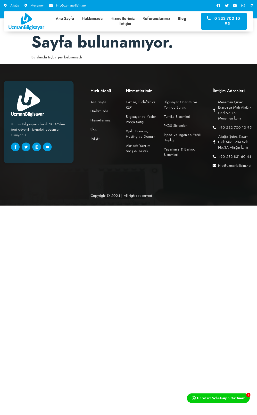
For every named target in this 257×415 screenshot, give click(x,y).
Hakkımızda (92, 18)
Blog (182, 18)
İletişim (124, 23)
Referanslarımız (156, 18)
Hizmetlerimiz (122, 18)
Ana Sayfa (65, 18)
